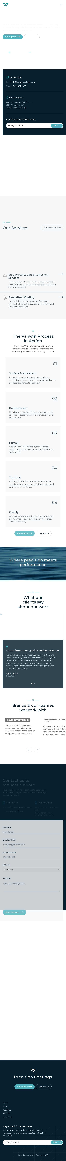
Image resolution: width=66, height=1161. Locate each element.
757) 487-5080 (19, 86)
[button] (61, 5)
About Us (7, 1110)
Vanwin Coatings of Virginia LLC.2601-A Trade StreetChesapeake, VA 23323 (19, 105)
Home (5, 1103)
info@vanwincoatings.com (23, 82)
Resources (7, 1117)
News (5, 1107)
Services (6, 1113)
